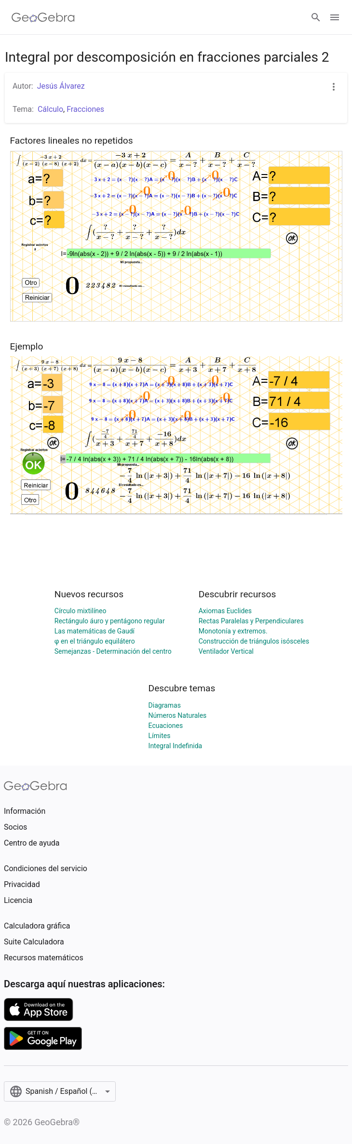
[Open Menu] (334, 17)
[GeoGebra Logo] (43, 17)
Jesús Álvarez (61, 86)
